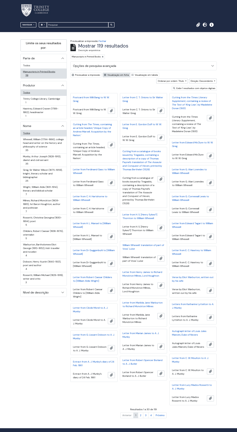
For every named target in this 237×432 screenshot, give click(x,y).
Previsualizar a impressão (86, 75)
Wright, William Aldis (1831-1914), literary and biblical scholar (40, 190)
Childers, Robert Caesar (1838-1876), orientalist (43, 234)
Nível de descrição (36, 292)
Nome (27, 126)
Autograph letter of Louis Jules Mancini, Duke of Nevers (189, 333)
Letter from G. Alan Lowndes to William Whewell (189, 171)
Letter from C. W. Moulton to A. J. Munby (190, 359)
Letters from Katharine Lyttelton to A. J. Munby (193, 306)
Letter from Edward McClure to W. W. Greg (192, 144)
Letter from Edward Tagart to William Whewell (192, 225)
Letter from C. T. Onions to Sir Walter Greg (143, 99)
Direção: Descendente (202, 81)
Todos (26, 65)
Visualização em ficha (116, 75)
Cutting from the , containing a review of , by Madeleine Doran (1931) (192, 103)
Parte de (29, 58)
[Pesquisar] (77, 24)
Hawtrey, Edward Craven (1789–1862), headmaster (40, 112)
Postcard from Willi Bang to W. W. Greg (91, 99)
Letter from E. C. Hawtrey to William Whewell (191, 252)
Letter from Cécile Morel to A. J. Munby (90, 309)
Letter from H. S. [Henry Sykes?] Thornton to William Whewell (140, 216)
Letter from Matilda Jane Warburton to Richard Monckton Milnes (143, 304)
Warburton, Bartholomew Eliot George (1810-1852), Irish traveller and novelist (41, 250)
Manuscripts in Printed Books (39, 73)
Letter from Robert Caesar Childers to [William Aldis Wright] (92, 279)
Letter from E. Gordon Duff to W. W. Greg (142, 126)
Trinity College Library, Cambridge (41, 100)
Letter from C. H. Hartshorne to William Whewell (90, 198)
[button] (198, 24)
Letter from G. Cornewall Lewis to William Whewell (190, 198)
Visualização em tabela (144, 75)
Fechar (102, 41)
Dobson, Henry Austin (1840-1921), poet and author (42, 265)
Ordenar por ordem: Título (171, 81)
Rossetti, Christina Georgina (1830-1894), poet (42, 221)
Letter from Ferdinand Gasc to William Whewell (94, 171)
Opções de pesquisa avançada (94, 66)
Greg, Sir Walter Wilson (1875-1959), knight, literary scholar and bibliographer (42, 175)
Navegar (28, 24)
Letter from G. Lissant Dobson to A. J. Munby (94, 336)
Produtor (29, 85)
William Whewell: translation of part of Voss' (143, 247)
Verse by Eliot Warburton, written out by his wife (193, 279)
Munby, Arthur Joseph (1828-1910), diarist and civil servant (42, 160)
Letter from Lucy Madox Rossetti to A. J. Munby (192, 386)
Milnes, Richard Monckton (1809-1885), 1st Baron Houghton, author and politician (41, 206)
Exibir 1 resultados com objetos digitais (194, 88)
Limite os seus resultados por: (43, 45)
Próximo (160, 415)
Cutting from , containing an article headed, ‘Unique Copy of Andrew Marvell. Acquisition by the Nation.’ (92, 130)
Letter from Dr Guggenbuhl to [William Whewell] (94, 252)
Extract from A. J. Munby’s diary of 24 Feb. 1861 (93, 363)
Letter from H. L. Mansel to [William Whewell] (92, 225)
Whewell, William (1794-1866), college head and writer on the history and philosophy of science (43, 144)
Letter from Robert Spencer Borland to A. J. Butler (142, 362)
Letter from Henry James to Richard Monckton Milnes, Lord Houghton (142, 273)
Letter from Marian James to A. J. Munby (141, 335)
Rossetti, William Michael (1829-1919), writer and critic (43, 278)
